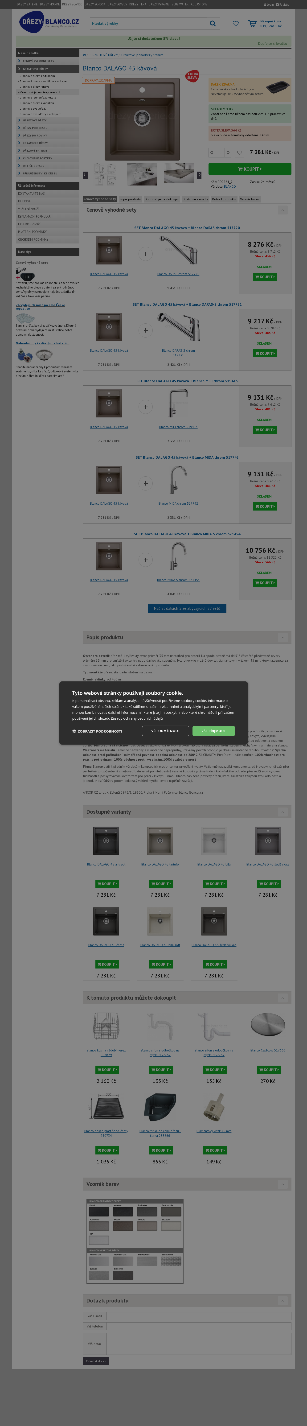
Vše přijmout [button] (213, 731)
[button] (97, 731)
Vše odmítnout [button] (165, 731)
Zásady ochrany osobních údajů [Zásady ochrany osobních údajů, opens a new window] (137, 718)
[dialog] (153, 713)
